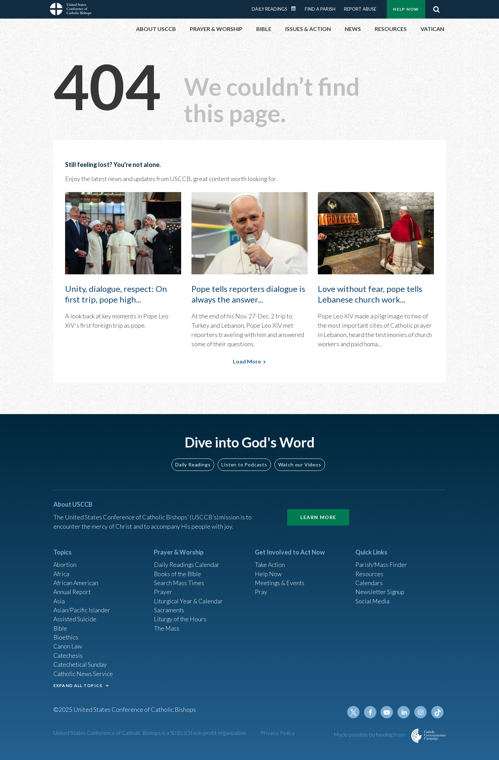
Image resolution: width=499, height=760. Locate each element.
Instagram (421, 712)
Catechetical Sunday (80, 663)
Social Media (372, 598)
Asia (59, 598)
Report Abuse (360, 9)
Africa (61, 570)
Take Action (270, 561)
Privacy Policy (277, 732)
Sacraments (169, 608)
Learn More (318, 514)
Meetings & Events (280, 580)
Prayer (163, 589)
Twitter (355, 712)
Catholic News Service (83, 673)
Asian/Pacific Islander (82, 608)
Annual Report (72, 589)
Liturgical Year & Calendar (189, 598)
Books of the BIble (178, 570)
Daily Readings (269, 9)
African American (76, 580)
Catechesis (68, 654)
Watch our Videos (299, 461)
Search (437, 9)
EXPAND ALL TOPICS (78, 684)
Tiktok (438, 712)
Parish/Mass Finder (381, 561)
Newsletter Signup (380, 589)
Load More (247, 361)
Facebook (371, 712)
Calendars (369, 580)
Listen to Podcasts (244, 461)
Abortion (65, 561)
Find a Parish (320, 9)
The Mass (167, 626)
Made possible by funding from (370, 734)
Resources (369, 570)
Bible (60, 626)
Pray (261, 589)
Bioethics (66, 636)
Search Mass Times (179, 580)
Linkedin (404, 712)
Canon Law (67, 645)
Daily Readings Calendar (295, 8)
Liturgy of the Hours (180, 617)
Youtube (388, 712)
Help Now (406, 9)
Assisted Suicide (75, 617)
